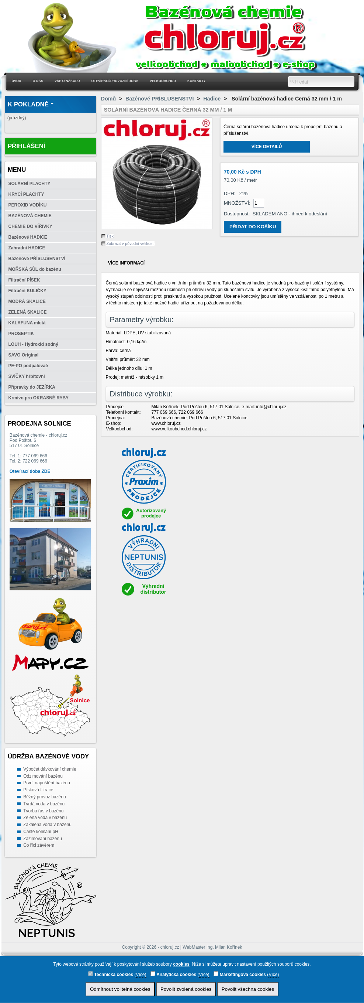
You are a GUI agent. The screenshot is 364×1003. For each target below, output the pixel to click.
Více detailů (267, 146)
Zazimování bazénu (42, 838)
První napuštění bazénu (46, 782)
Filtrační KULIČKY (27, 290)
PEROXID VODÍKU (27, 205)
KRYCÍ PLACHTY (26, 194)
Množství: (237, 203)
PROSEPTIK (21, 333)
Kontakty (196, 81)
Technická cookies (110, 974)
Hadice (212, 99)
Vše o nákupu (67, 81)
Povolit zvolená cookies (186, 989)
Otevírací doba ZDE (30, 471)
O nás (38, 81)
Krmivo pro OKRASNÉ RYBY (38, 397)
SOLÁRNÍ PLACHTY (29, 183)
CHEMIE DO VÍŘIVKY (30, 226)
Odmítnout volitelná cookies (120, 989)
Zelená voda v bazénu (45, 817)
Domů (108, 99)
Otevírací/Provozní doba (115, 81)
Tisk (110, 236)
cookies (181, 964)
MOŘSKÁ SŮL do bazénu (34, 269)
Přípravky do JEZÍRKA (31, 387)
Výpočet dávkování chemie (49, 769)
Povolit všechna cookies (248, 989)
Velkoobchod (163, 81)
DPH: (230, 193)
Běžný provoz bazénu (44, 796)
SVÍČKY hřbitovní (26, 376)
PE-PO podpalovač (28, 365)
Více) (141, 974)
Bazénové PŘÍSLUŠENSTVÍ (37, 258)
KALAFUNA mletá (27, 322)
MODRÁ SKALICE (27, 301)
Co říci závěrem (38, 845)
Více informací (126, 263)
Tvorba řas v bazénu (43, 810)
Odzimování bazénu (43, 776)
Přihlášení (26, 146)
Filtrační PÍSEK (24, 280)
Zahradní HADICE (26, 247)
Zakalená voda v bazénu (47, 824)
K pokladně (28, 104)
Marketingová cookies (240, 974)
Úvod (16, 81)
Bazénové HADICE (27, 237)
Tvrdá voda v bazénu (44, 803)
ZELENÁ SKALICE (27, 312)
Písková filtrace (38, 789)
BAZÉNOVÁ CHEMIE (30, 215)
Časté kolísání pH (40, 831)
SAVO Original (23, 355)
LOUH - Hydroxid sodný (33, 344)
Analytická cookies (173, 974)
